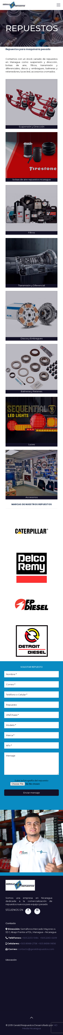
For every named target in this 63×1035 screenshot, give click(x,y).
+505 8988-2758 (28, 943)
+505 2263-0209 (48, 937)
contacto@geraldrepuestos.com (35, 949)
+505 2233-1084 (30, 937)
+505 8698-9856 (47, 943)
